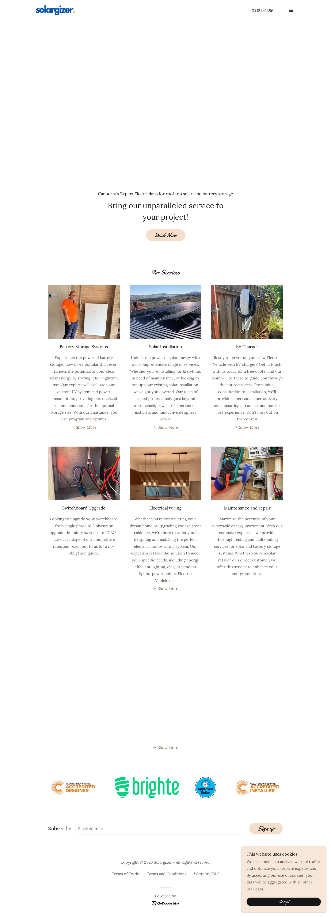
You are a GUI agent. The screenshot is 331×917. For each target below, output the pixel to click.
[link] (55, 9)
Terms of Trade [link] (125, 873)
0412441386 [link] (263, 10)
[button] (291, 10)
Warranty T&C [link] (207, 873)
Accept (283, 902)
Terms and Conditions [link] (166, 873)
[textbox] (160, 828)
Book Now (166, 235)
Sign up (266, 828)
